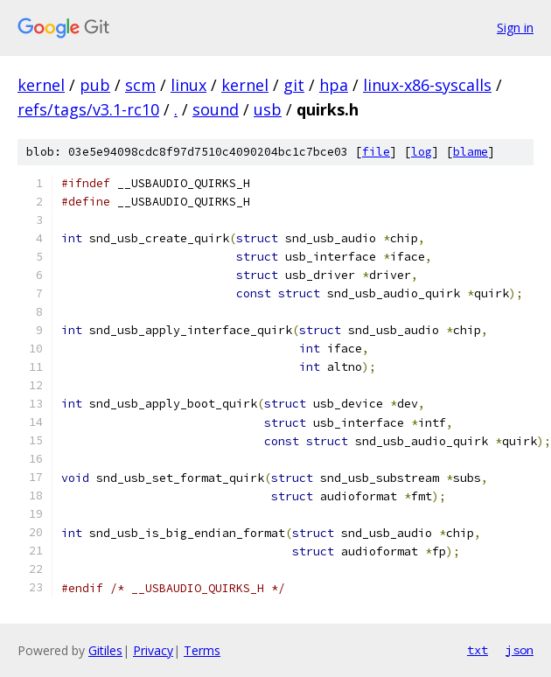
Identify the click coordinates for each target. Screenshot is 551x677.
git (293, 84)
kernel (41, 84)
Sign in (515, 27)
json (520, 650)
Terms (202, 650)
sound (215, 109)
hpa (333, 84)
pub (95, 84)
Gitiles (105, 650)
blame (470, 151)
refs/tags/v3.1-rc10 (88, 109)
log (421, 151)
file (376, 151)
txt (477, 650)
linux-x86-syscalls (427, 84)
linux (188, 84)
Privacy (153, 650)
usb (268, 109)
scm (140, 84)
